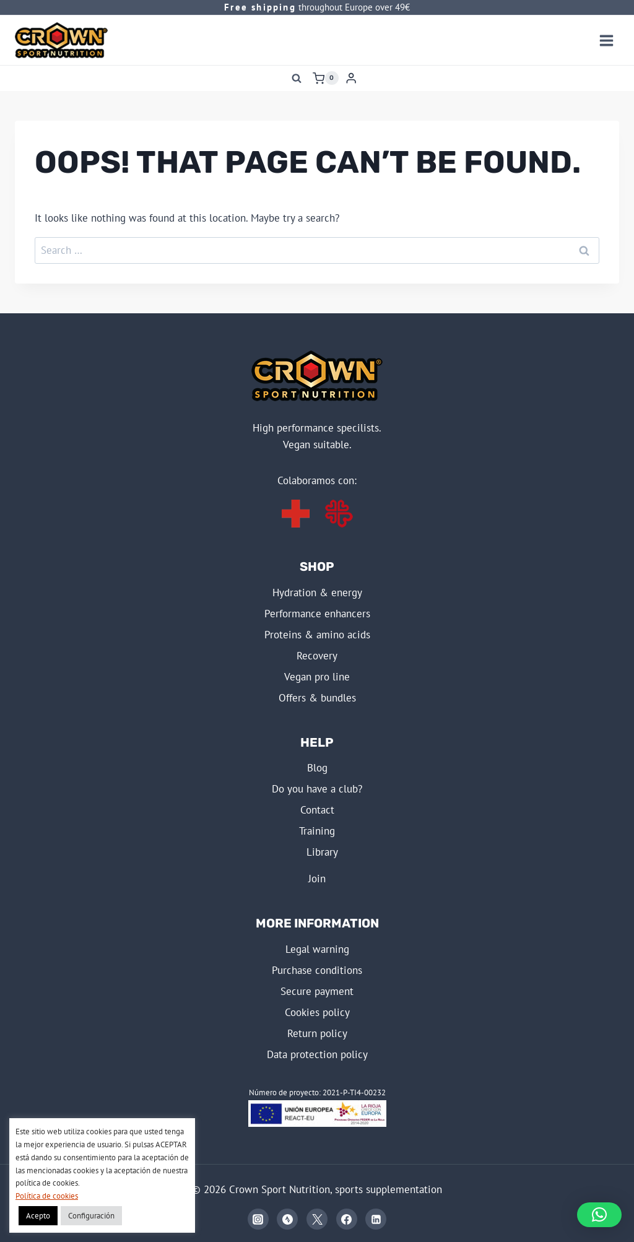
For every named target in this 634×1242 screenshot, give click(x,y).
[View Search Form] (296, 78)
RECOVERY (317, 655)
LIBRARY (322, 852)
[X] (317, 1219)
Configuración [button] (91, 1215)
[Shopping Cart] (326, 78)
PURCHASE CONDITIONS (317, 970)
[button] (599, 1214)
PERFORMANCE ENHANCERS (317, 613)
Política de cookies (46, 1196)
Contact (317, 810)
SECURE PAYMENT (317, 991)
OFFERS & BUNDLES (317, 698)
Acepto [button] (38, 1215)
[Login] (351, 78)
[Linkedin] (375, 1219)
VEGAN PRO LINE (317, 677)
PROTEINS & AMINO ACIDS (317, 634)
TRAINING (317, 831)
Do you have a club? (317, 789)
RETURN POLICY (317, 1033)
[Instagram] (258, 1219)
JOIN (317, 878)
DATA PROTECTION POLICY (317, 1054)
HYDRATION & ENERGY (317, 592)
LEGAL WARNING (317, 949)
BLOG (317, 768)
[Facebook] (346, 1219)
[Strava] (287, 1219)
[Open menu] (606, 40)
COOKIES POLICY (317, 1012)
